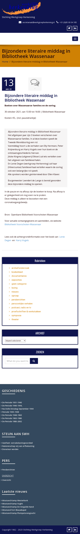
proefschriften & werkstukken (26, 311)
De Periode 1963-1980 (12, 418)
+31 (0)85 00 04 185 (68, 22)
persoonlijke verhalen (22, 303)
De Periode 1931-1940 (12, 402)
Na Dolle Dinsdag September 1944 (17, 409)
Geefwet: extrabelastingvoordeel (17, 443)
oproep (15, 295)
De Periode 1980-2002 (12, 421)
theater (15, 319)
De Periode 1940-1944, (12, 405)
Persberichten (8, 469)
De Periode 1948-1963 (12, 415)
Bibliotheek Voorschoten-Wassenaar (23, 224)
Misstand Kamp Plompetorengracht (18, 513)
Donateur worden (10, 449)
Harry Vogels (22, 240)
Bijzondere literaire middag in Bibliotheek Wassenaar (31, 98)
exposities (17, 280)
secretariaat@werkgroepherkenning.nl (38, 22)
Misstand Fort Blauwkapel (14, 510)
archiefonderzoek (20, 268)
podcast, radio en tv (21, 307)
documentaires (19, 276)
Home (5, 61)
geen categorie (19, 283)
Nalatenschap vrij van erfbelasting (18, 446)
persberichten (18, 299)
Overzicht (6, 480)
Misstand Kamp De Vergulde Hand (18, 507)
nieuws (15, 291)
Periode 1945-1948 (10, 412)
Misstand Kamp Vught (12, 503)
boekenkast (17, 272)
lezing (15, 287)
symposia (16, 315)
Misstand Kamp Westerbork (15, 500)
